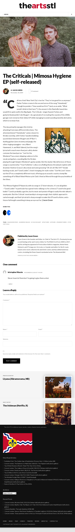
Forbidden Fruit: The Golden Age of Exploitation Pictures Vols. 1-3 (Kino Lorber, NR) (29, 466)
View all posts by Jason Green (28, 255)
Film (16, 525)
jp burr (53, 222)
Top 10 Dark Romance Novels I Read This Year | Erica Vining (22, 470)
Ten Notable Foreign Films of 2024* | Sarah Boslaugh (20, 482)
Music (11, 525)
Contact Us (54, 525)
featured (46, 222)
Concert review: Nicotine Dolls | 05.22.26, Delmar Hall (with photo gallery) (27, 507)
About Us (44, 525)
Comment (6, 300)
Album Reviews (13, 222)
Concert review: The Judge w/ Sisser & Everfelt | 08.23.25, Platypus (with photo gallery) (31, 472)
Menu (6, 14)
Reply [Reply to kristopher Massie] (10, 284)
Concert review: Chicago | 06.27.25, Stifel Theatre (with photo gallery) (25, 479)
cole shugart (36, 222)
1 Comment (35, 91)
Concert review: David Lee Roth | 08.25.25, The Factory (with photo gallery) (27, 475)
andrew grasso (25, 222)
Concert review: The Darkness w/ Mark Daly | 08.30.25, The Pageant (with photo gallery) (31, 468)
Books (37, 525)
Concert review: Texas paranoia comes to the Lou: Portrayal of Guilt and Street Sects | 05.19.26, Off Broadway (38, 518)
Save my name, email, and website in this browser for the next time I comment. (26, 354)
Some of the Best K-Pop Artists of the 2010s (18, 488)
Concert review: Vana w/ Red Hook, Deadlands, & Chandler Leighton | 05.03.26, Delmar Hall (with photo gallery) (38, 516)
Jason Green (17, 90)
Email (40, 329)
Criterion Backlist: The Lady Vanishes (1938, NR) (19, 513)
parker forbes (62, 222)
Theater (30, 525)
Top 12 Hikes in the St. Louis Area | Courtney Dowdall (20, 477)
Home (5, 525)
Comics (22, 525)
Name (5, 329)
